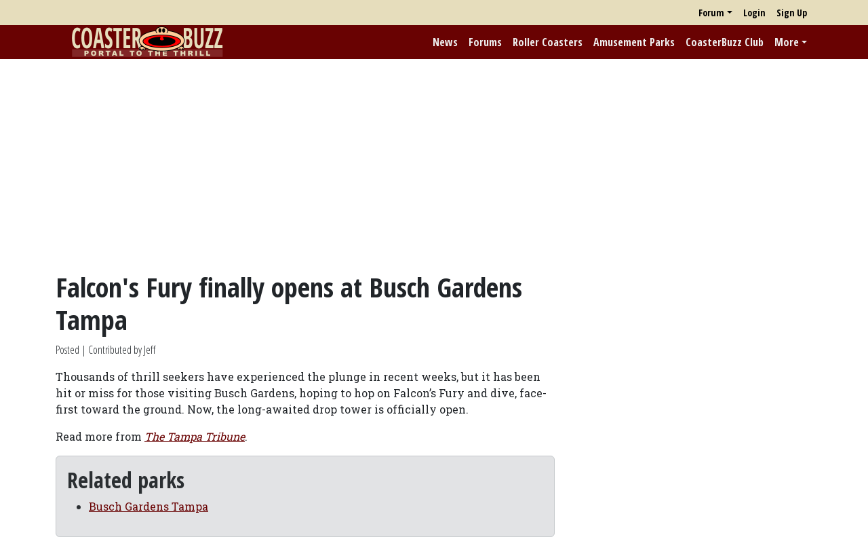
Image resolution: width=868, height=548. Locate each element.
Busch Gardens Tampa (148, 506)
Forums (485, 42)
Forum (711, 12)
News (445, 42)
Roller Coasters (548, 42)
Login (754, 12)
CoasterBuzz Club (725, 42)
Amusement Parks (634, 42)
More (786, 42)
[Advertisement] (434, 165)
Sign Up (791, 12)
